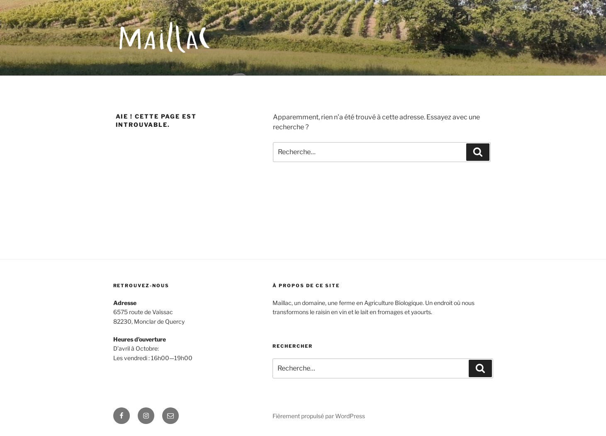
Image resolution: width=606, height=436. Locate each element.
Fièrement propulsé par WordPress (319, 415)
